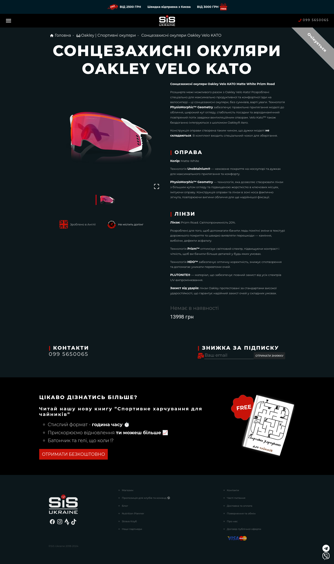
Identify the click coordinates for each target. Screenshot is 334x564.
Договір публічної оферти (244, 529)
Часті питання (236, 497)
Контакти (233, 490)
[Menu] (8, 21)
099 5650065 (313, 20)
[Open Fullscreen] (156, 186)
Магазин (127, 490)
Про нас (232, 521)
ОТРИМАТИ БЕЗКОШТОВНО (73, 454)
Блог (125, 505)
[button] (106, 136)
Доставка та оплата (239, 505)
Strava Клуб (129, 521)
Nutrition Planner (133, 513)
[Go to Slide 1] (106, 200)
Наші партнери (132, 529)
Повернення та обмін (241, 513)
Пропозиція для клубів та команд (146, 497)
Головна (60, 35)
